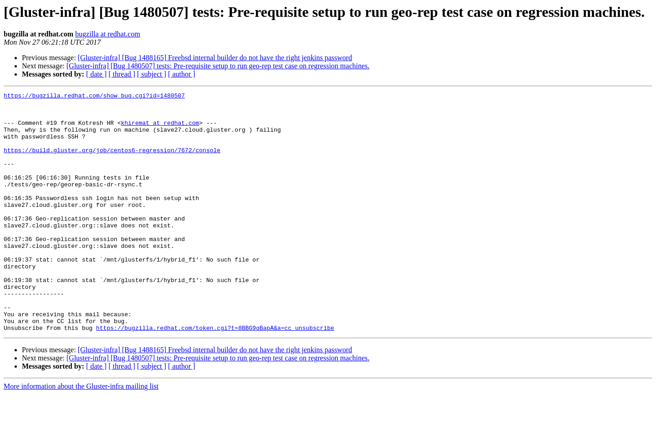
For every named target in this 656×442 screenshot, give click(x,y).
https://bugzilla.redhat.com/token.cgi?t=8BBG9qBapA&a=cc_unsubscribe (215, 375)
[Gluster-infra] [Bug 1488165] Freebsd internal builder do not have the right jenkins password (215, 58)
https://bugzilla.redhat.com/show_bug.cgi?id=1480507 (94, 97)
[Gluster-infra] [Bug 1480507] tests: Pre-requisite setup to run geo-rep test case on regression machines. (218, 66)
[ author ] (181, 74)
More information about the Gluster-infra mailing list (81, 434)
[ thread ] (121, 74)
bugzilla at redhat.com (107, 34)
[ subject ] (151, 74)
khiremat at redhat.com (160, 129)
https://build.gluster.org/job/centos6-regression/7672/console (112, 162)
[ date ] (96, 74)
